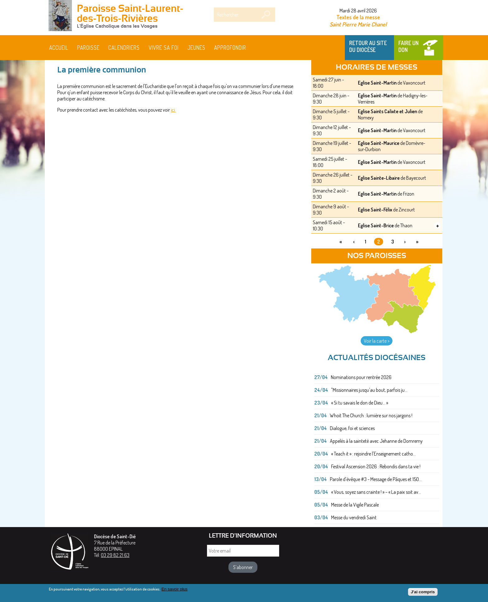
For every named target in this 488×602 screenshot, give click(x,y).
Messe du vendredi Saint (354, 517)
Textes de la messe (358, 17)
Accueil (58, 47)
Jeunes (196, 47)
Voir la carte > (376, 341)
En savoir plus (175, 590)
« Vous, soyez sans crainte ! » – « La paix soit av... (376, 492)
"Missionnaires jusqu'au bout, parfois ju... (369, 390)
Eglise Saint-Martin (377, 83)
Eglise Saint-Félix (375, 209)
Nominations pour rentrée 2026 (361, 377)
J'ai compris (423, 593)
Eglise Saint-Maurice (378, 143)
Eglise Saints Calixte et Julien (387, 111)
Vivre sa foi (164, 47)
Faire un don (408, 46)
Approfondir (230, 47)
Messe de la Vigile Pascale (355, 505)
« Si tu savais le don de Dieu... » (359, 403)
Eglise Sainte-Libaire (379, 178)
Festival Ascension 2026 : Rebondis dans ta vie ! (375, 466)
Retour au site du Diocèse (368, 46)
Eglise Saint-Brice (376, 225)
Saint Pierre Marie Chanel (358, 24)
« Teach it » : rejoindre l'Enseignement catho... (373, 454)
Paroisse (88, 47)
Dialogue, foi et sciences (352, 428)
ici (173, 110)
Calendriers (124, 47)
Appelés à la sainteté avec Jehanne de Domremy (376, 441)
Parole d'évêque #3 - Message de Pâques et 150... (376, 479)
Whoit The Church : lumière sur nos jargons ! (371, 415)
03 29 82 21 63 (115, 555)
